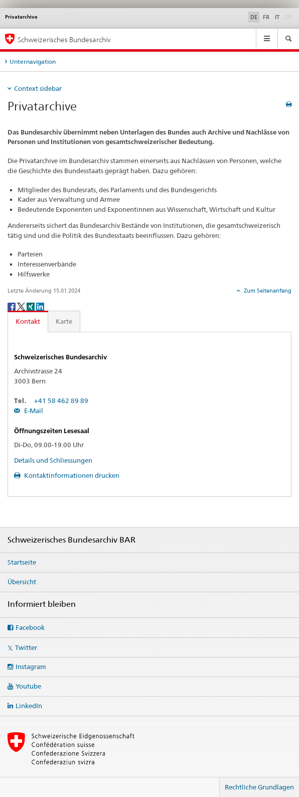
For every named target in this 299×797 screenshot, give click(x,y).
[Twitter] (22, 306)
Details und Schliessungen (53, 460)
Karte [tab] (64, 321)
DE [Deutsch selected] (253, 17)
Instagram (31, 666)
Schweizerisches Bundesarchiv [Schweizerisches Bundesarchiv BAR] (64, 39)
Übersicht (22, 582)
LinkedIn (29, 706)
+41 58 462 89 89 (61, 400)
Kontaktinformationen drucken (71, 475)
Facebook (30, 627)
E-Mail (33, 411)
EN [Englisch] (289, 17)
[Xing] (31, 306)
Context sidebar (38, 88)
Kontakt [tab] (28, 321)
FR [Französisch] (266, 17)
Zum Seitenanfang (266, 290)
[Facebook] (12, 306)
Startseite (22, 562)
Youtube (28, 686)
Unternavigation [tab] (33, 61)
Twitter (26, 647)
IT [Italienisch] (277, 17)
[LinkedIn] (40, 306)
